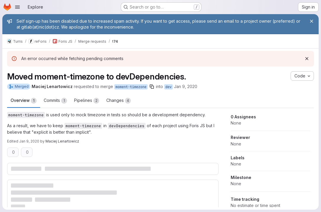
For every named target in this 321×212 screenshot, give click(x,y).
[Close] (311, 21)
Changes (118, 101)
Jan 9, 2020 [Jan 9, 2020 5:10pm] (29, 141)
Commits (55, 101)
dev (168, 87)
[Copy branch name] (151, 86)
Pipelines (86, 101)
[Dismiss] (306, 58)
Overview (24, 101)
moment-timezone (130, 87)
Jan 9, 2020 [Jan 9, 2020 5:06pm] (185, 86)
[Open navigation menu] (17, 7)
